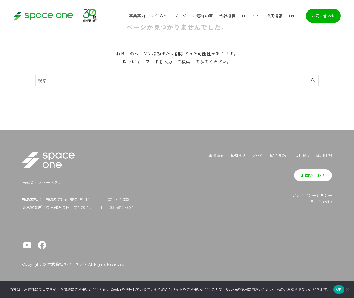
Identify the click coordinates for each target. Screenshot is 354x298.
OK (338, 289)
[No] (347, 289)
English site (321, 201)
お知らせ (238, 155)
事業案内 (217, 155)
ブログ (258, 155)
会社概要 (303, 155)
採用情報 (324, 155)
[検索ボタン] (313, 80)
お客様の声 (279, 155)
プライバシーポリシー (312, 195)
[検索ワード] (177, 80)
